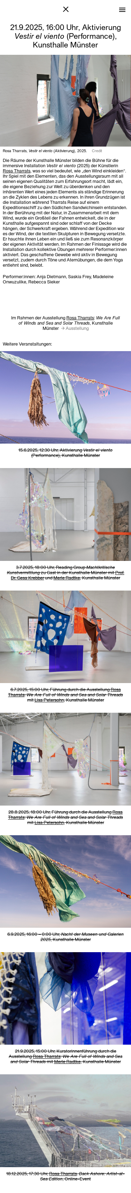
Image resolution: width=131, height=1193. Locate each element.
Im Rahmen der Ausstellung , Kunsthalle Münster (65, 323)
